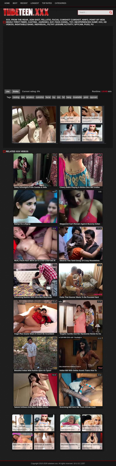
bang (69, 97)
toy (53, 97)
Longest (35, 3)
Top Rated (47, 3)
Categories (60, 3)
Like (7, 92)
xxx (58, 97)
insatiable (77, 97)
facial (48, 97)
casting (16, 97)
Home (7, 3)
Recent (23, 3)
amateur (30, 97)
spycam (93, 97)
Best (15, 3)
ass (23, 97)
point (86, 97)
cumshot (40, 97)
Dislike (16, 92)
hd (63, 97)
